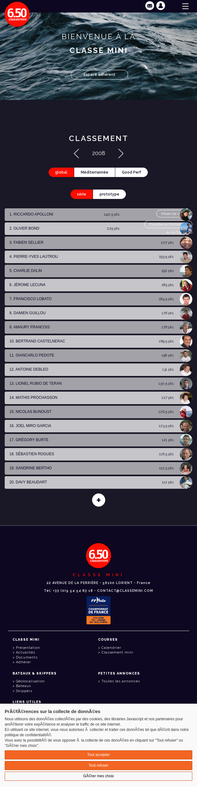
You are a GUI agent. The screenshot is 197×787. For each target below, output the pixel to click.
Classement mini (117, 652)
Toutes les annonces (120, 681)
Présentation (28, 648)
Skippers (24, 691)
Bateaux (23, 686)
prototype (109, 194)
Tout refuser (98, 765)
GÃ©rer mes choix (98, 776)
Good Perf (131, 172)
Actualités (25, 652)
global (61, 172)
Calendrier (111, 648)
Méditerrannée (94, 172)
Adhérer (23, 662)
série (81, 194)
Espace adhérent (99, 74)
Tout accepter (98, 755)
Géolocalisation (30, 681)
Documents (27, 657)
